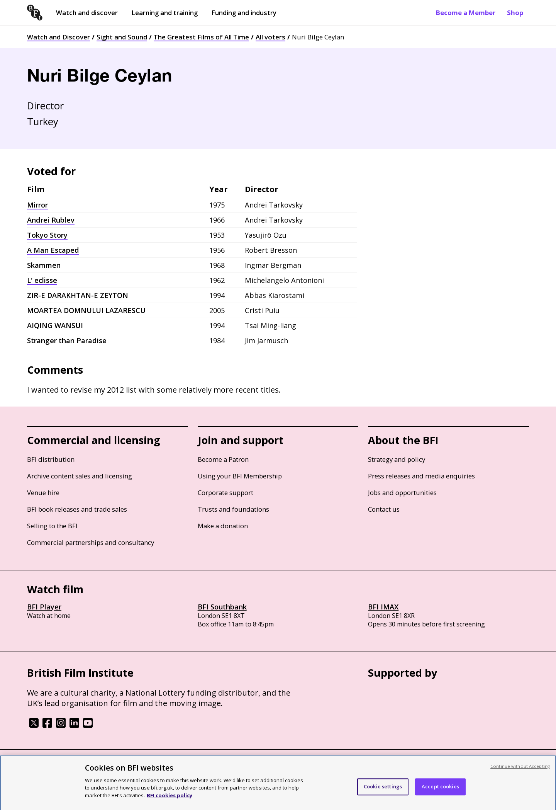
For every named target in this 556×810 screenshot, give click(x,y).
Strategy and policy (396, 459)
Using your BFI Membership (240, 475)
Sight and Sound (122, 36)
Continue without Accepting (520, 770)
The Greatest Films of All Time (201, 36)
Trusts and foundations (233, 509)
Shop (515, 12)
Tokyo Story (47, 235)
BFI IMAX (383, 606)
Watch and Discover (58, 36)
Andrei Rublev (51, 220)
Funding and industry (243, 12)
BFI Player (44, 606)
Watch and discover (87, 12)
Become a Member (465, 12)
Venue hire (43, 492)
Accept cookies (440, 790)
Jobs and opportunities (402, 492)
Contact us (384, 509)
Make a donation (223, 525)
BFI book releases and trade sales (77, 509)
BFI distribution (51, 459)
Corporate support (225, 492)
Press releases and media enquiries (421, 475)
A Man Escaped (53, 250)
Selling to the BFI (52, 525)
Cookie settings (383, 790)
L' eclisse (42, 280)
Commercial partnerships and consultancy (90, 542)
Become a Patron (223, 459)
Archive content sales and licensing (79, 475)
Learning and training (164, 12)
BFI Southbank (222, 606)
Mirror (37, 204)
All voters (270, 36)
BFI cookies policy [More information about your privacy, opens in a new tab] (169, 799)
